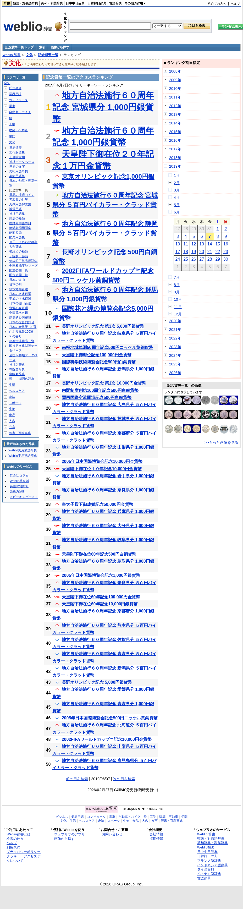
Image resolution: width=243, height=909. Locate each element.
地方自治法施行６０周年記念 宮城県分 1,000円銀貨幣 (103, 107)
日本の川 (15, 284)
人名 (12, 421)
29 (217, 259)
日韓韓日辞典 (96, 3)
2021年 (175, 329)
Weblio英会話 (19, 481)
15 (217, 244)
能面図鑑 (15, 232)
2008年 (175, 71)
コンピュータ (18, 100)
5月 (177, 205)
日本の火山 (17, 280)
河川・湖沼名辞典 (21, 379)
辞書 (7, 3)
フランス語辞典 (209, 861)
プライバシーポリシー (24, 852)
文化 (29, 55)
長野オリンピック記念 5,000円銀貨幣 (97, 682)
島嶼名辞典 (17, 374)
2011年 (175, 97)
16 (225, 244)
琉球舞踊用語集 (20, 228)
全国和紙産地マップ (23, 265)
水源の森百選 (18, 308)
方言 (12, 427)
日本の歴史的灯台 (21, 322)
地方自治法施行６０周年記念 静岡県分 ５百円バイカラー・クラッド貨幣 (105, 233)
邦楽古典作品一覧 (21, 341)
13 (201, 244)
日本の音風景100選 (22, 327)
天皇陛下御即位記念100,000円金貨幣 (96, 355)
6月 (177, 212)
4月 (177, 197)
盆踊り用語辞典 (20, 223)
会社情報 (156, 834)
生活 (12, 385)
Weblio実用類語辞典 (22, 450)
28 (209, 259)
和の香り (15, 336)
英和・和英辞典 (52, 3)
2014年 (175, 123)
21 (209, 251)
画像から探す (60, 47)
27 (201, 259)
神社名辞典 (17, 364)
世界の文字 (17, 166)
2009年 (175, 80)
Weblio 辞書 (11, 55)
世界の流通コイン (21, 195)
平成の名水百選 (20, 298)
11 (185, 244)
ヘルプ (235, 4)
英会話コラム (19, 475)
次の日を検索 (124, 779)
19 (193, 251)
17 (177, 251)
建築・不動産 (18, 130)
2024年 (175, 355)
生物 (12, 409)
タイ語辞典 (205, 869)
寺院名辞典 (17, 369)
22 (217, 251)
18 (185, 251)
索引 (42, 47)
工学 (12, 124)
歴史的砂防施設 (20, 317)
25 (185, 259)
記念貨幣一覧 (48, 55)
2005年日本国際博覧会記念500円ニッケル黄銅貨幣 (110, 718)
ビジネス (15, 88)
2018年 (175, 158)
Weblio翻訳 (205, 847)
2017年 (175, 149)
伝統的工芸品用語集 (23, 261)
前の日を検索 (77, 779)
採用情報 (156, 839)
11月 (178, 307)
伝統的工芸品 (18, 256)
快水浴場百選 (18, 289)
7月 (177, 277)
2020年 (175, 321)
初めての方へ (216, 4)
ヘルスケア (17, 391)
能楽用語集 (17, 237)
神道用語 (15, 209)
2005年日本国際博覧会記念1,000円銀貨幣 (101, 575)
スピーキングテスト (24, 497)
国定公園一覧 (18, 275)
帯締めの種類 (18, 251)
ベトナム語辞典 (209, 874)
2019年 (175, 166)
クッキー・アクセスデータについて (25, 858)
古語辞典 (115, 3)
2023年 (175, 347)
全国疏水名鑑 (18, 313)
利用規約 (13, 847)
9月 (177, 292)
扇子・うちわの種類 (23, 242)
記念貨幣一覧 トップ (19, 47)
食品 (12, 415)
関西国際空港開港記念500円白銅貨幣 (97, 397)
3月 (177, 190)
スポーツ (15, 403)
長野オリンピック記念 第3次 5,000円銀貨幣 (103, 326)
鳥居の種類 (17, 218)
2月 (177, 183)
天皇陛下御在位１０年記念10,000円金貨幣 (102, 469)
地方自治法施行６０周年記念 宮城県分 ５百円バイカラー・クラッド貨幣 (105, 205)
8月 (177, 285)
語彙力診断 (17, 491)
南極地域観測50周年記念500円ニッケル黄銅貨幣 (107, 347)
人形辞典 (15, 247)
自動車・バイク (20, 112)
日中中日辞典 (75, 3)
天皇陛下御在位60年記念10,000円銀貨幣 (100, 604)
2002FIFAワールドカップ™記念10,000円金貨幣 (107, 739)
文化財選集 (17, 152)
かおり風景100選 (21, 331)
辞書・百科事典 (20, 433)
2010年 (175, 88)
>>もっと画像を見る (221, 442)
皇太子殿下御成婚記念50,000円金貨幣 (97, 504)
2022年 (175, 338)
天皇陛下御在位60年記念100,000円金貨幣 (101, 597)
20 (201, 251)
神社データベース (21, 162)
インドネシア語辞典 (212, 865)
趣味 (12, 397)
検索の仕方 (15, 839)
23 (225, 251)
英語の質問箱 (19, 486)
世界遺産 (15, 148)
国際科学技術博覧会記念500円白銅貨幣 (99, 362)
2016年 (175, 140)
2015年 (175, 132)
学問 (12, 136)
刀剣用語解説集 (20, 204)
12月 (178, 314)
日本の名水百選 (20, 294)
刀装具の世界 (18, 199)
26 (193, 259)
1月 (177, 175)
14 (209, 244)
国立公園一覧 (18, 270)
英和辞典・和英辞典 (212, 843)
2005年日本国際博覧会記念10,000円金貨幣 (102, 461)
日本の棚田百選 (20, 303)
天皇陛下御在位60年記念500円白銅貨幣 (99, 554)
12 (193, 244)
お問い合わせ (112, 834)
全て (7, 83)
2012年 (175, 106)
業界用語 (15, 94)
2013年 (175, 114)
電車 (12, 106)
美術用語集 (17, 176)
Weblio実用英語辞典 (22, 456)
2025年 (175, 364)
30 (225, 259)
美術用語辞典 (18, 171)
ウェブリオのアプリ (69, 834)
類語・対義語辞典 (25, 3)
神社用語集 (17, 214)
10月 (178, 299)
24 (177, 259)
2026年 (175, 373)
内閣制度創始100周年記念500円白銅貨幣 (100, 390)
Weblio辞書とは (18, 834)
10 (177, 244)
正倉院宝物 (17, 157)
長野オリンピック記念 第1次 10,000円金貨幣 (104, 383)
